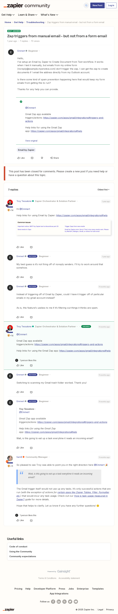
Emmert (21, 50)
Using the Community (20, 551)
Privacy (110, 609)
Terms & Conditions (47, 578)
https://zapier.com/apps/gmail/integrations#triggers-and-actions (68, 344)
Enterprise (83, 588)
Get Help (8, 14)
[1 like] (25, 360)
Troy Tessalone (24, 201)
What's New (50, 14)
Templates (98, 588)
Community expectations (22, 556)
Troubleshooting (35, 22)
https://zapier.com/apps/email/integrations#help (81, 215)
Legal (100, 609)
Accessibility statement (69, 578)
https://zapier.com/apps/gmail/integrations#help (56, 131)
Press (62, 588)
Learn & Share (28, 14)
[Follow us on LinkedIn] (59, 601)
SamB (19, 457)
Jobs (71, 588)
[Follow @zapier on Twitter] (70, 601)
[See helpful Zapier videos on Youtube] (76, 601)
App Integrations (59, 593)
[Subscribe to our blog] (64, 601)
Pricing (18, 588)
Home (8, 22)
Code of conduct (18, 546)
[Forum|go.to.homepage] (27, 5)
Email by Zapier (26, 150)
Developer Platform (45, 588)
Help (28, 588)
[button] (97, 5)
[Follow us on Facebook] (53, 601)
